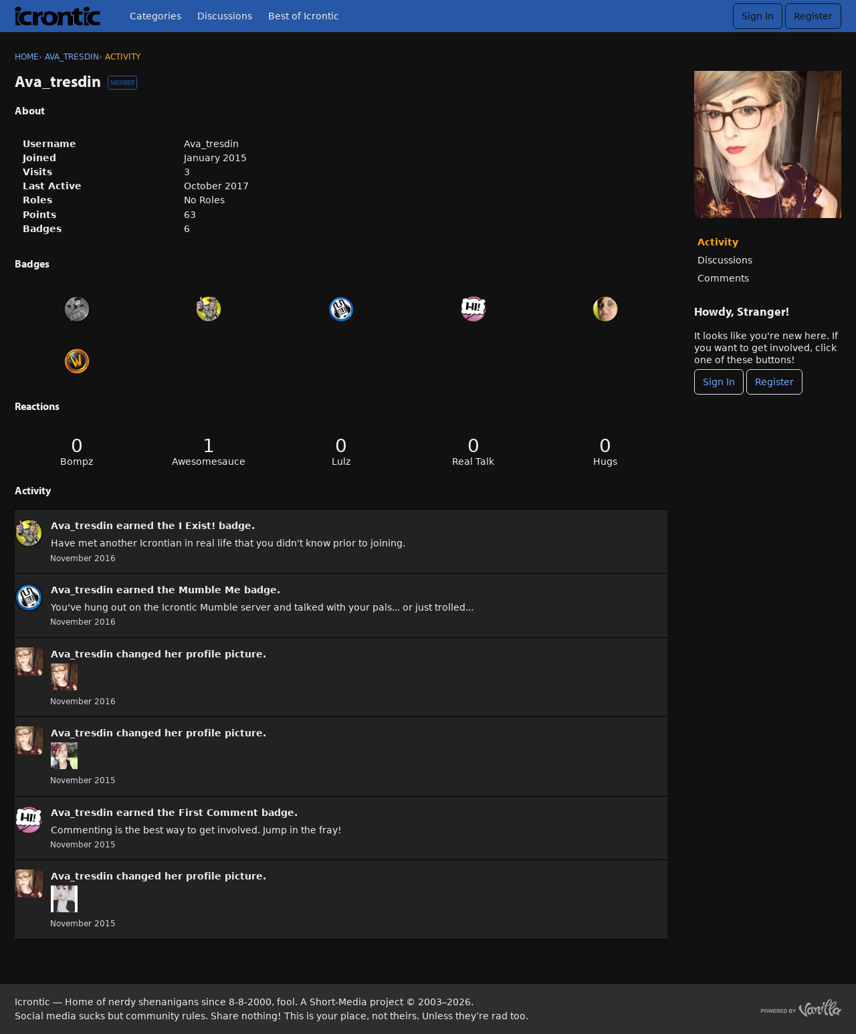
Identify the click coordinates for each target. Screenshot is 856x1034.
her (174, 654)
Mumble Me (210, 590)
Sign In (758, 16)
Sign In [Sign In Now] (719, 382)
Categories (155, 16)
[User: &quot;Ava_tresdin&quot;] (29, 533)
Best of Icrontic (303, 16)
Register (813, 16)
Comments (723, 278)
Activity (718, 242)
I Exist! (197, 525)
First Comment (218, 812)
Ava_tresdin (82, 525)
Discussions (224, 16)
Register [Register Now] (774, 382)
